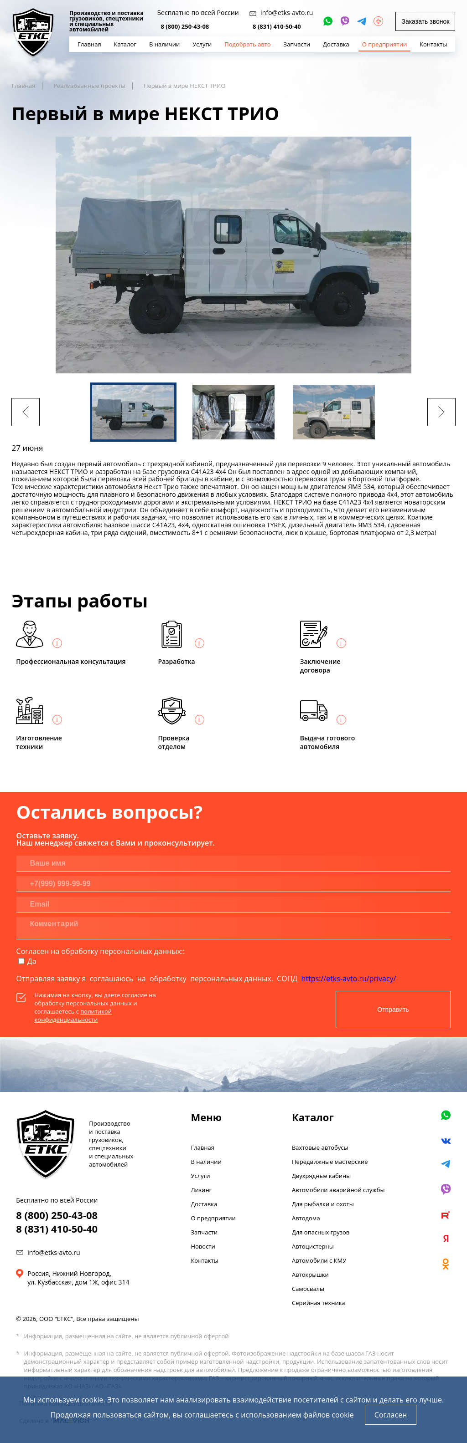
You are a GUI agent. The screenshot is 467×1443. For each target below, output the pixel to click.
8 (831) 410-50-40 (277, 26)
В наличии (206, 1161)
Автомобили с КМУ (319, 1260)
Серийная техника (318, 1303)
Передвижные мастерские (330, 1161)
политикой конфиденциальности (73, 1015)
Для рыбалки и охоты (323, 1204)
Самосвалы (308, 1289)
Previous (25, 412)
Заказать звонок (425, 21)
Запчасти (204, 1232)
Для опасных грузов (320, 1232)
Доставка (204, 1204)
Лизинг (201, 1190)
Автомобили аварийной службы (338, 1190)
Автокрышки (310, 1274)
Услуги (200, 1176)
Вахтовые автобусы (320, 1147)
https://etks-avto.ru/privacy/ (348, 979)
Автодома (306, 1218)
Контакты (204, 1260)
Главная (202, 1147)
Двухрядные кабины (321, 1176)
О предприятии (213, 1218)
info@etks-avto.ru (53, 1252)
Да (31, 961)
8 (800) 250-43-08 (185, 26)
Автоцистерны (313, 1246)
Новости (203, 1246)
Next (441, 412)
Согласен (390, 1415)
